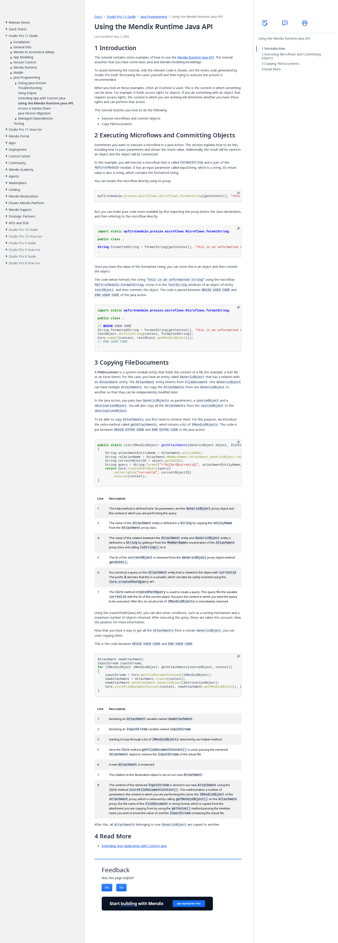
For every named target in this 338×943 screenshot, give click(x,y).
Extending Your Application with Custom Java (134, 845)
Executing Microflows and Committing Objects (291, 56)
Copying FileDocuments (281, 63)
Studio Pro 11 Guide (121, 16)
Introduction (274, 48)
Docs (98, 16)
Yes (106, 887)
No (121, 887)
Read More (272, 69)
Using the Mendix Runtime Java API (284, 38)
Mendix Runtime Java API (195, 57)
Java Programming (153, 16)
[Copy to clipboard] (238, 193)
